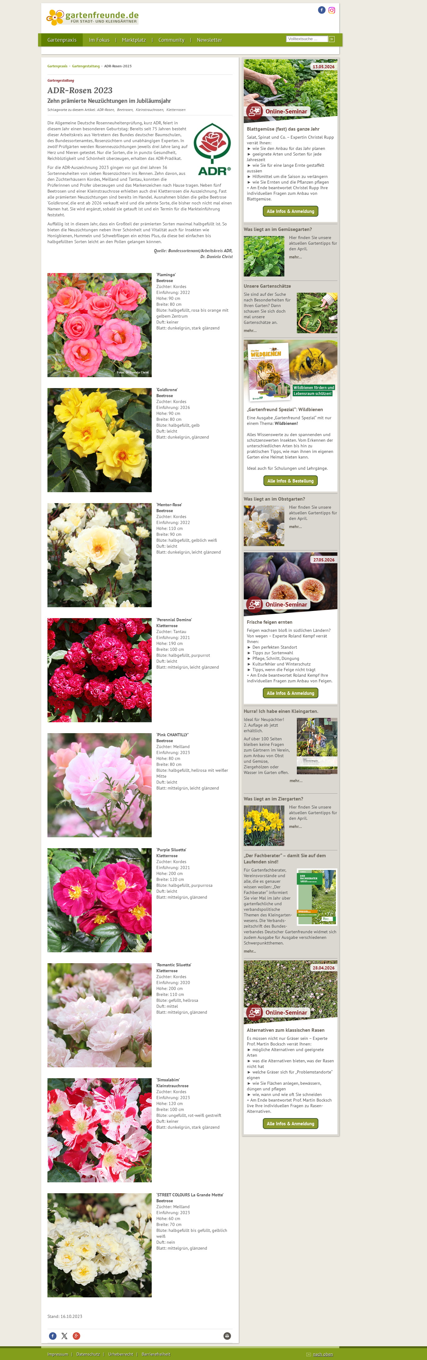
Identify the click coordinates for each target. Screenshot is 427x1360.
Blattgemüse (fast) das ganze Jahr (283, 129)
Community (171, 39)
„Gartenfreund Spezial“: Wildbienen (285, 409)
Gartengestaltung (86, 66)
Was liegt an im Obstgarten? (274, 499)
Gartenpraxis (61, 39)
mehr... (250, 951)
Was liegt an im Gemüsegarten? (278, 229)
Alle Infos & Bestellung (290, 480)
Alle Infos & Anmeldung (290, 211)
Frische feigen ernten (269, 622)
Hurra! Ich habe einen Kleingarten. (281, 711)
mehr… (295, 257)
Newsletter (209, 39)
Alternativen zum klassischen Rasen (286, 1030)
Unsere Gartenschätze (267, 286)
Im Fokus (99, 39)
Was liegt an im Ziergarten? (273, 798)
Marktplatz (134, 39)
